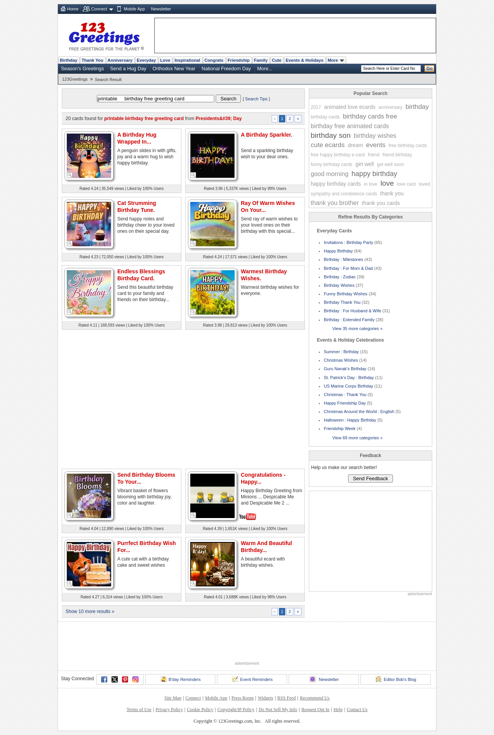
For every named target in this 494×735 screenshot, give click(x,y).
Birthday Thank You (342, 302)
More (336, 60)
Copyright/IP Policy (235, 709)
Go (429, 68)
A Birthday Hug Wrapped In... (136, 138)
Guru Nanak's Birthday (345, 368)
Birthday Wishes (339, 285)
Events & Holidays (304, 60)
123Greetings (75, 79)
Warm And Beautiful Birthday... (266, 546)
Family (260, 60)
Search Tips (256, 99)
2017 (316, 107)
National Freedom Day (226, 68)
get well (364, 164)
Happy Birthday (338, 251)
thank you (392, 193)
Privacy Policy (169, 709)
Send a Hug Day (128, 68)
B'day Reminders (181, 679)
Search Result (108, 79)
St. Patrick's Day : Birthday (349, 377)
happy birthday (374, 174)
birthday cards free (370, 116)
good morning (330, 174)
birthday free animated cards (350, 126)
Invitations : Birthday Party (348, 242)
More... (264, 68)
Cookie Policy (200, 709)
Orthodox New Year (173, 68)
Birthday (68, 60)
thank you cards (381, 203)
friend (373, 155)
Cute (276, 60)
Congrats (214, 60)
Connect (99, 9)
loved (424, 184)
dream (355, 145)
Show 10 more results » (90, 611)
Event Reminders (252, 679)
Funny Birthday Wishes (345, 293)
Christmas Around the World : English (359, 411)
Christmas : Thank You (345, 394)
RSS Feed (286, 698)
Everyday (146, 60)
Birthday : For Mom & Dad (348, 268)
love (387, 183)
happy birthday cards (336, 184)
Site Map (172, 698)
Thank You (92, 60)
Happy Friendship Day (345, 403)
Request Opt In (315, 709)
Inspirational (187, 60)
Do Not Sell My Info (278, 709)
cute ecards (328, 145)
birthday (417, 106)
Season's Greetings (82, 68)
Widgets (265, 698)
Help (337, 709)
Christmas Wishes (341, 360)
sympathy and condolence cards (344, 193)
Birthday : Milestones (343, 259)
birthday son (331, 135)
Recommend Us (315, 698)
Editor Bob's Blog (396, 679)
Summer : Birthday (341, 351)
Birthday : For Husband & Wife (352, 310)
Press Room (243, 698)
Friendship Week (339, 428)
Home (72, 9)
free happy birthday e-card (338, 155)
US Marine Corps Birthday (348, 386)
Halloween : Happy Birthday (350, 420)
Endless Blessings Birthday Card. (141, 274)
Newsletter (161, 9)
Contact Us (357, 709)
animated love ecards (350, 107)
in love (370, 184)
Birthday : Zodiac (340, 276)
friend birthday (397, 155)
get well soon (390, 164)
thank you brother (335, 203)
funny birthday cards (331, 164)
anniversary (391, 107)
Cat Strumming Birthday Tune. (136, 206)
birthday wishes (375, 135)
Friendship (239, 60)
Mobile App (134, 9)
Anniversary (120, 60)
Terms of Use (139, 709)
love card (406, 184)
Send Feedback (370, 478)
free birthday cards (408, 145)
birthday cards (325, 117)
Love (165, 60)
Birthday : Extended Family (349, 319)
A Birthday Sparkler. (266, 135)
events (376, 145)
